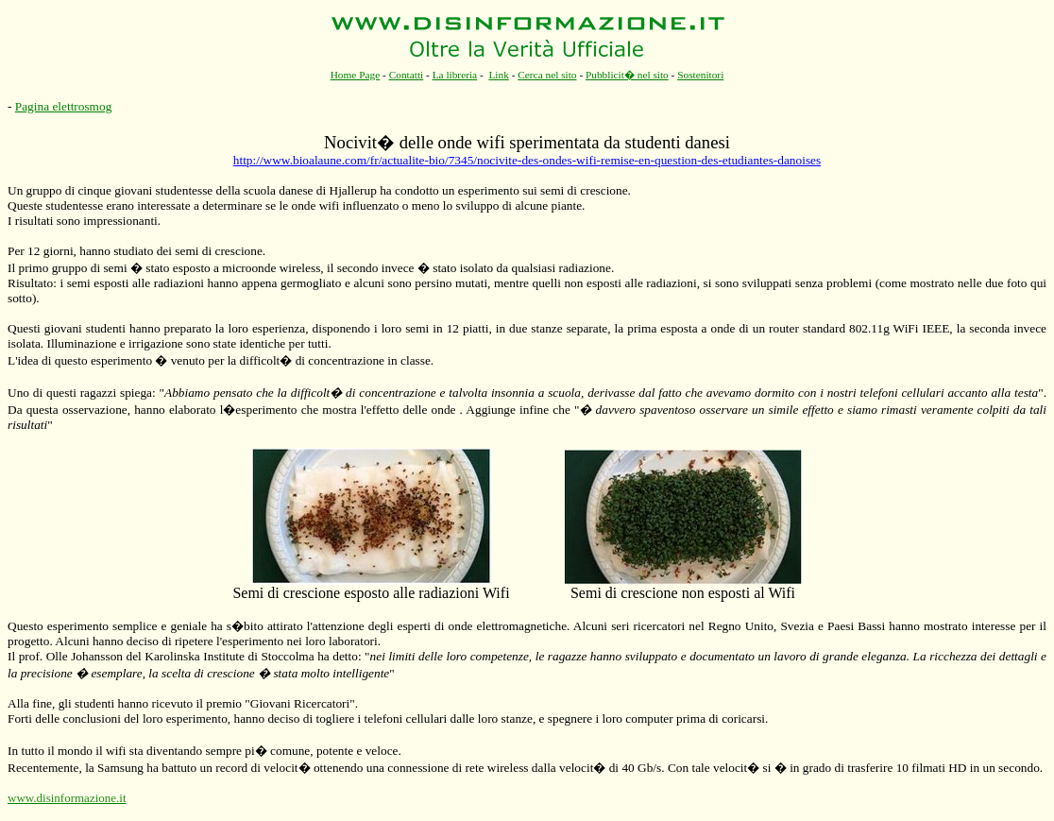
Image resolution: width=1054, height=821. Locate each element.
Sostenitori (700, 74)
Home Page (356, 74)
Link (498, 74)
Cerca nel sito (547, 74)
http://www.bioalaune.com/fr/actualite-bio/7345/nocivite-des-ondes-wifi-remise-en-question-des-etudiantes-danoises (527, 160)
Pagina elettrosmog (63, 106)
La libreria (455, 74)
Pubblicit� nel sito (627, 74)
